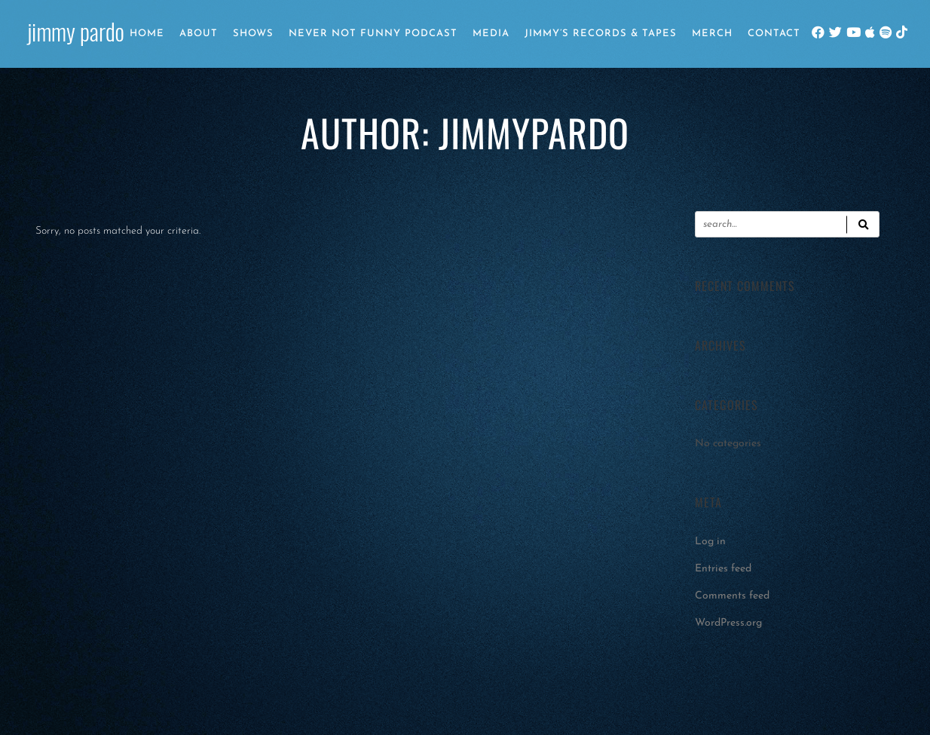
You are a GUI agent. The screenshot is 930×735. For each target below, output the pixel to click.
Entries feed (723, 568)
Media (491, 33)
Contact (774, 33)
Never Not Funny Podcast (373, 33)
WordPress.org (728, 623)
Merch (712, 33)
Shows (253, 33)
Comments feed (732, 596)
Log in (710, 541)
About (198, 33)
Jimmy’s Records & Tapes (601, 33)
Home (147, 33)
